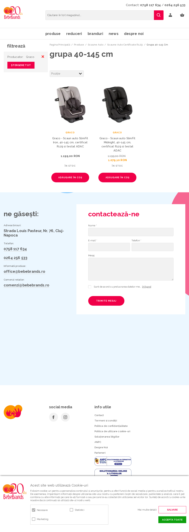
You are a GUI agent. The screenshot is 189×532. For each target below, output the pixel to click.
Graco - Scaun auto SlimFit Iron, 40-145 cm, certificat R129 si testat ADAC (70, 142)
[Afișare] (146, 286)
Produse (53, 33)
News (113, 33)
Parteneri (100, 452)
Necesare (42, 510)
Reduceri (74, 33)
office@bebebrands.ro (24, 271)
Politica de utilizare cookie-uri (112, 431)
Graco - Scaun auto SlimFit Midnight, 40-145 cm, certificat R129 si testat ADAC (117, 144)
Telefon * (136, 240)
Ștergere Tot (21, 65)
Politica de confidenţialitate (111, 426)
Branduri (95, 33)
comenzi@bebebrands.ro (26, 285)
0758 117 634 (150, 5)
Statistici (79, 510)
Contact (99, 415)
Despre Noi (101, 447)
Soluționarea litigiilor (107, 436)
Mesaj (91, 255)
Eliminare (43, 56)
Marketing (42, 519)
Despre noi (134, 33)
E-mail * (92, 240)
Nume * (92, 225)
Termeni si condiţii (105, 420)
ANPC (97, 442)
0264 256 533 (174, 5)
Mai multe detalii (147, 509)
